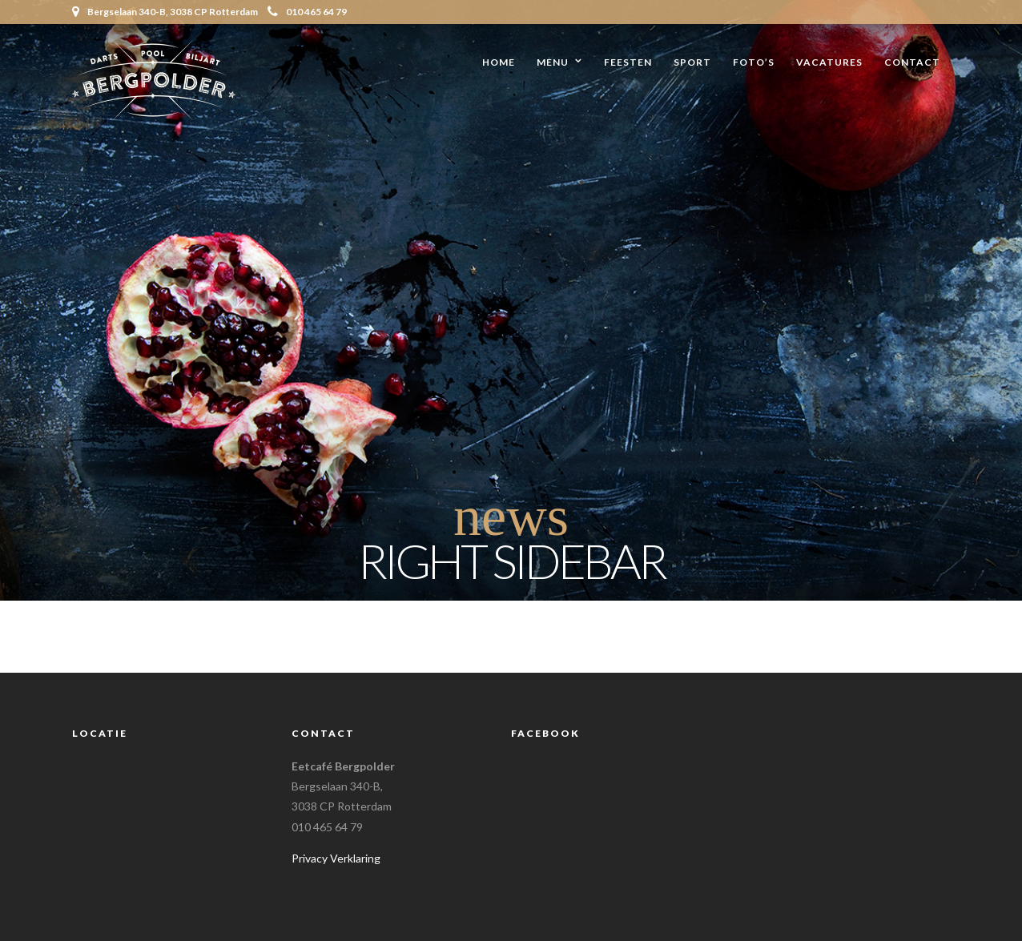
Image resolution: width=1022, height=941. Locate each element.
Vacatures (829, 62)
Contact (912, 62)
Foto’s (754, 62)
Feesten (628, 62)
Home (498, 62)
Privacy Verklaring (336, 858)
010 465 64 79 (307, 12)
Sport (692, 62)
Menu (553, 62)
